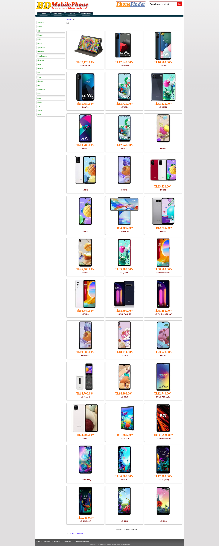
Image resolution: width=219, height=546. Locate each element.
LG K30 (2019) (163, 480)
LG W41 (85, 107)
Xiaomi (39, 110)
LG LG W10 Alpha (163, 397)
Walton (39, 26)
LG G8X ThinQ (85, 480)
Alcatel (39, 102)
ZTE (38, 106)
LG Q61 (85, 273)
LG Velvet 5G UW (163, 273)
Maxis (39, 64)
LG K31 (163, 231)
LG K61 (85, 438)
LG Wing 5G (124, 231)
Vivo (38, 73)
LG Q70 (124, 480)
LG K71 (124, 190)
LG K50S (163, 521)
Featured (72, 14)
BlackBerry (41, 89)
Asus (39, 98)
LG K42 (163, 148)
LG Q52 (163, 190)
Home (44, 14)
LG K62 (85, 190)
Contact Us (67, 541)
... (75, 533)
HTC (39, 94)
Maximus (40, 68)
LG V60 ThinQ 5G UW (163, 314)
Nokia (39, 39)
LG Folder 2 (85, 397)
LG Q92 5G (124, 273)
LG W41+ (163, 66)
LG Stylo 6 (85, 355)
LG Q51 (163, 355)
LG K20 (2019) (85, 521)
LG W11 (85, 148)
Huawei (39, 35)
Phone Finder (86, 14)
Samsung (40, 22)
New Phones (57, 14)
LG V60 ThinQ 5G (124, 314)
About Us (57, 541)
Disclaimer (47, 541)
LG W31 (124, 148)
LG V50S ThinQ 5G (163, 438)
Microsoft (40, 52)
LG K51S (124, 355)
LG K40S (124, 521)
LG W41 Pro (124, 66)
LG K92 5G (163, 107)
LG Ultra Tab (85, 66)
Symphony (40, 47)
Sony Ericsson (42, 56)
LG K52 (85, 231)
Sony (39, 77)
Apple (39, 31)
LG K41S (124, 397)
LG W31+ (124, 107)
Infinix (39, 115)
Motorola (40, 81)
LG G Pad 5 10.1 (124, 438)
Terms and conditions (82, 541)
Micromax (40, 60)
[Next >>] (80, 533)
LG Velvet (85, 314)
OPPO (39, 43)
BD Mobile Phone (105, 544)
